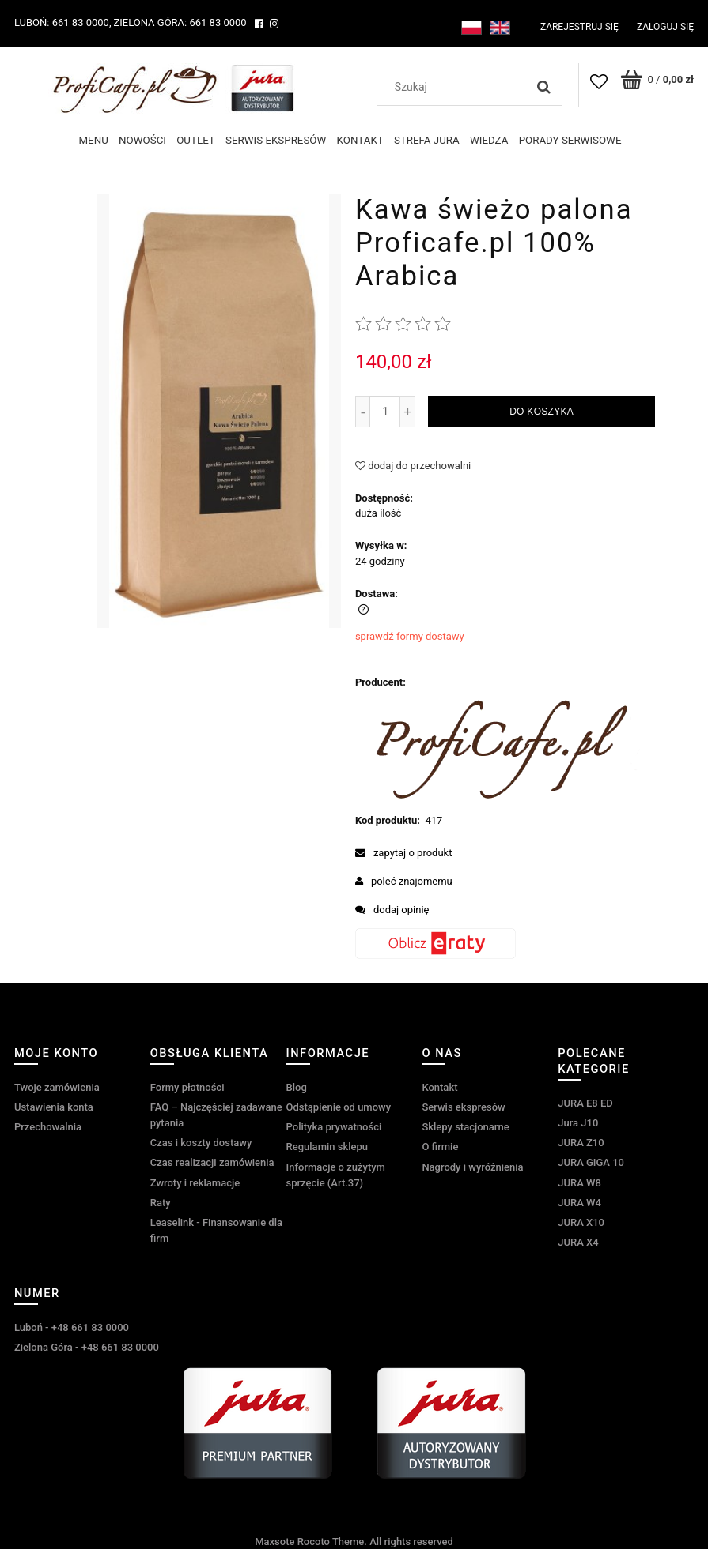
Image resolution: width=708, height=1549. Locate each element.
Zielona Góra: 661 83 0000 (179, 22)
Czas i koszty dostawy (201, 1143)
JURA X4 (578, 1242)
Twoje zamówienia (57, 1086)
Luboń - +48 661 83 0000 (71, 1327)
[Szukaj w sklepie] (455, 87)
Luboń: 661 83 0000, (63, 22)
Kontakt (439, 1086)
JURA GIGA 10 (591, 1162)
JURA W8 (579, 1182)
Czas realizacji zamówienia (212, 1162)
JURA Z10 (581, 1143)
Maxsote (274, 1541)
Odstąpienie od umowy (339, 1107)
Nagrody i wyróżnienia (472, 1166)
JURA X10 (581, 1222)
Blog (296, 1086)
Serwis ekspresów (463, 1107)
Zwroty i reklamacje (195, 1182)
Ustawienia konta (53, 1107)
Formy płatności (187, 1086)
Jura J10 (578, 1123)
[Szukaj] (544, 87)
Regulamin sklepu (327, 1146)
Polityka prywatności (334, 1127)
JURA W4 (579, 1202)
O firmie (440, 1146)
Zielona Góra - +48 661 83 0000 (86, 1347)
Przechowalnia (47, 1127)
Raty (160, 1202)
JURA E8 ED (585, 1102)
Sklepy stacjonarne (465, 1127)
